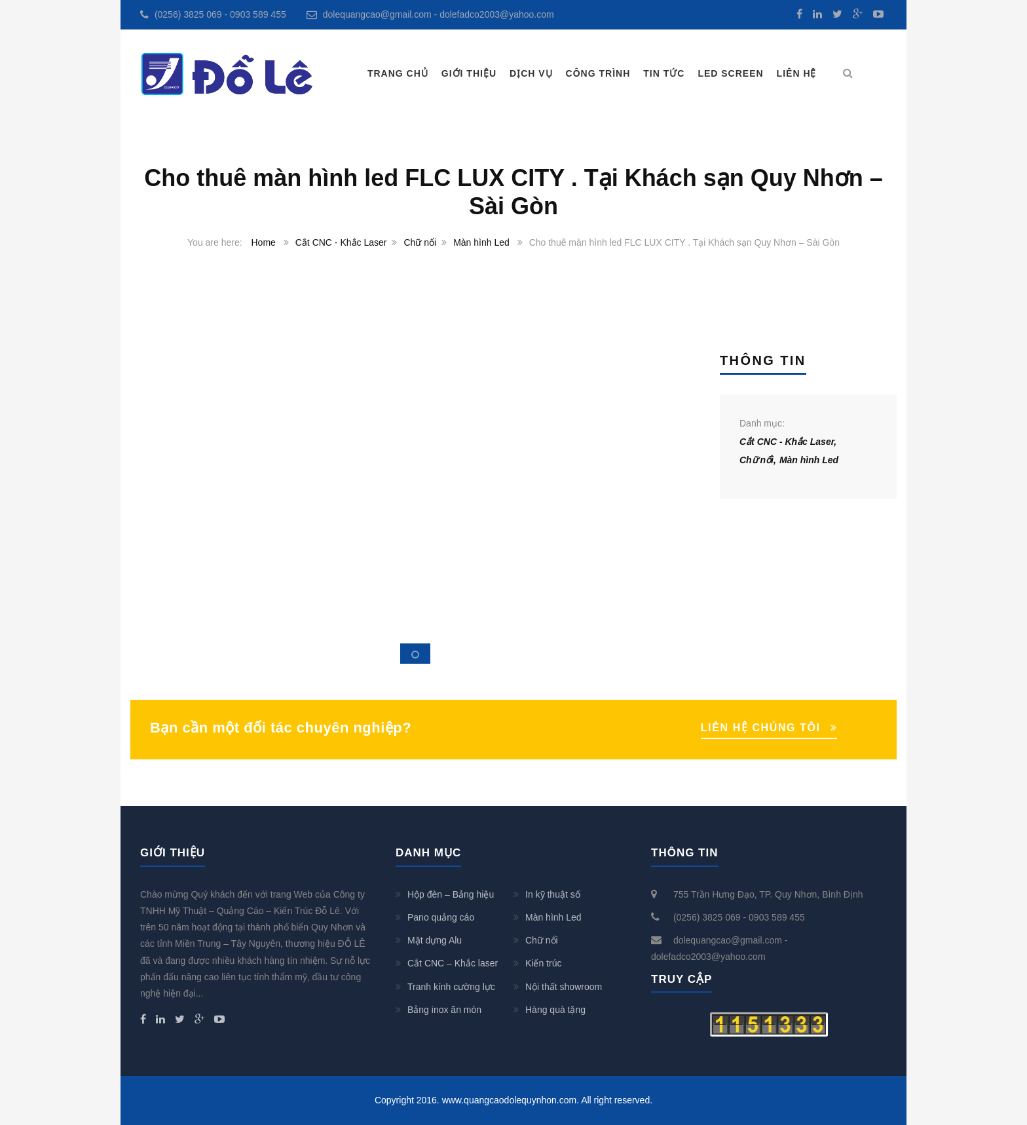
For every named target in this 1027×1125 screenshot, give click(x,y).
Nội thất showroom (563, 987)
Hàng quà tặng (555, 1009)
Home (264, 242)
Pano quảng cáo (440, 917)
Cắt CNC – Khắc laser (452, 963)
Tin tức (663, 73)
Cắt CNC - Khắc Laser (341, 242)
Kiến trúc (543, 963)
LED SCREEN (730, 73)
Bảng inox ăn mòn (444, 1009)
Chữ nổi (419, 242)
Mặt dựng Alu (434, 940)
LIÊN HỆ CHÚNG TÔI (761, 727)
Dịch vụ (531, 73)
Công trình (598, 73)
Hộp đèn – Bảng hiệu (450, 894)
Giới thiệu (468, 73)
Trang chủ (397, 73)
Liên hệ (797, 73)
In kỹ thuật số (552, 894)
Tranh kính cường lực (451, 987)
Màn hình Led (481, 242)
